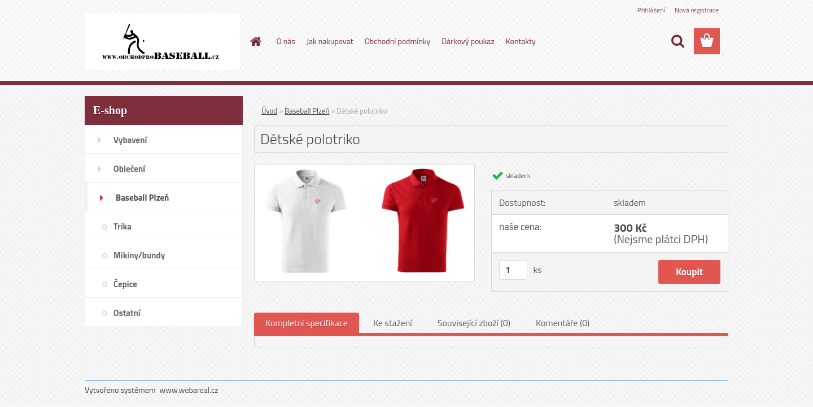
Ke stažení (392, 323)
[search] (677, 41)
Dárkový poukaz (468, 41)
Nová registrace (697, 10)
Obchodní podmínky (398, 41)
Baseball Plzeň (307, 110)
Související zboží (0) (474, 323)
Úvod (269, 110)
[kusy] (513, 270)
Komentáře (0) (562, 323)
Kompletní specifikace (306, 323)
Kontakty (521, 41)
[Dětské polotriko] (364, 169)
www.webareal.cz (189, 390)
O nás (286, 41)
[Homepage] (255, 41)
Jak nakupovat (330, 41)
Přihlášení (651, 10)
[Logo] (162, 42)
